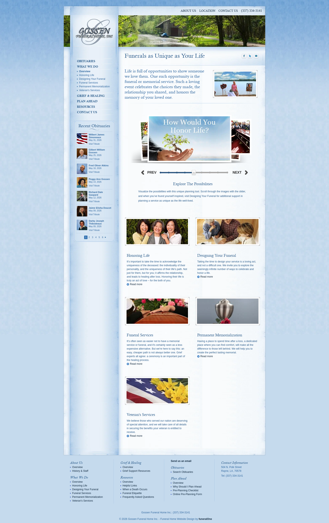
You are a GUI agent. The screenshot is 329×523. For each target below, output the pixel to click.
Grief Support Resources (136, 470)
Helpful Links (130, 485)
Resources (86, 106)
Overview (84, 71)
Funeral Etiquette (132, 493)
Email (256, 56)
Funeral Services (88, 82)
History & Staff (80, 470)
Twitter (250, 56)
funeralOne (205, 519)
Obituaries (86, 61)
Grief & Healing (91, 95)
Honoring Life (86, 75)
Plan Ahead (87, 101)
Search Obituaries (183, 472)
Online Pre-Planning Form (187, 494)
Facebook (244, 56)
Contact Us (228, 10)
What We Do (87, 66)
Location (207, 10)
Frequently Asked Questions (138, 496)
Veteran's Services (89, 90)
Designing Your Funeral (92, 78)
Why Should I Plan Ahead (187, 486)
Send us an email (181, 461)
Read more (136, 284)
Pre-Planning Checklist (185, 490)
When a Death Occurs (135, 489)
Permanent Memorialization (94, 86)
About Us (188, 10)
